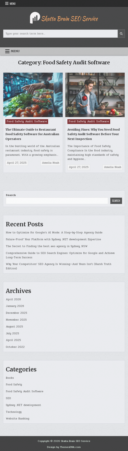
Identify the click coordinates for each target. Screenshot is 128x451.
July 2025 (12, 333)
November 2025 (16, 320)
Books (10, 378)
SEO (8, 398)
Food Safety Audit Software (27, 121)
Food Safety (14, 384)
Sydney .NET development (23, 405)
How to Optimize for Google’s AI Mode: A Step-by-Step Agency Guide (54, 232)
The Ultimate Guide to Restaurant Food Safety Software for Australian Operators (32, 134)
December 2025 (16, 313)
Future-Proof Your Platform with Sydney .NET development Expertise (53, 239)
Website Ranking (17, 419)
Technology (14, 412)
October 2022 (15, 347)
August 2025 (14, 327)
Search (11, 195)
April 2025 (13, 340)
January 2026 (15, 306)
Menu (13, 3)
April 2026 (13, 299)
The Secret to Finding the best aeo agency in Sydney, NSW (47, 246)
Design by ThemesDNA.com (64, 447)
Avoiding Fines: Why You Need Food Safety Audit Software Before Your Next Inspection (93, 134)
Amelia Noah (50, 163)
